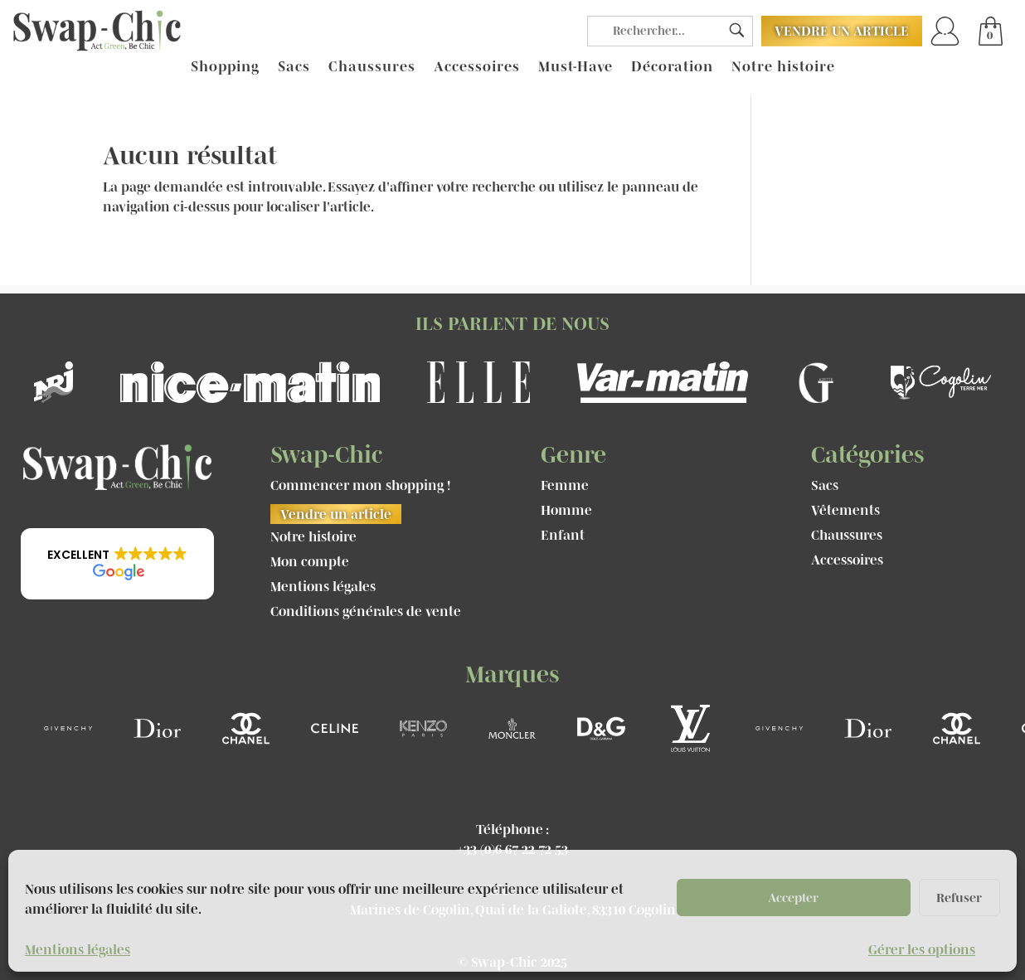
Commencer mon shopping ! (360, 485)
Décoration (672, 67)
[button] (117, 563)
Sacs (294, 67)
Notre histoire (783, 67)
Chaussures (371, 67)
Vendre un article (842, 30)
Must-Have (575, 67)
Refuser (959, 897)
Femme (565, 485)
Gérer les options (921, 949)
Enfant (563, 535)
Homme (566, 510)
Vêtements (845, 510)
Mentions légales (77, 949)
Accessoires (477, 67)
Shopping (225, 67)
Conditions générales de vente (365, 612)
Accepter (793, 897)
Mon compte (309, 562)
